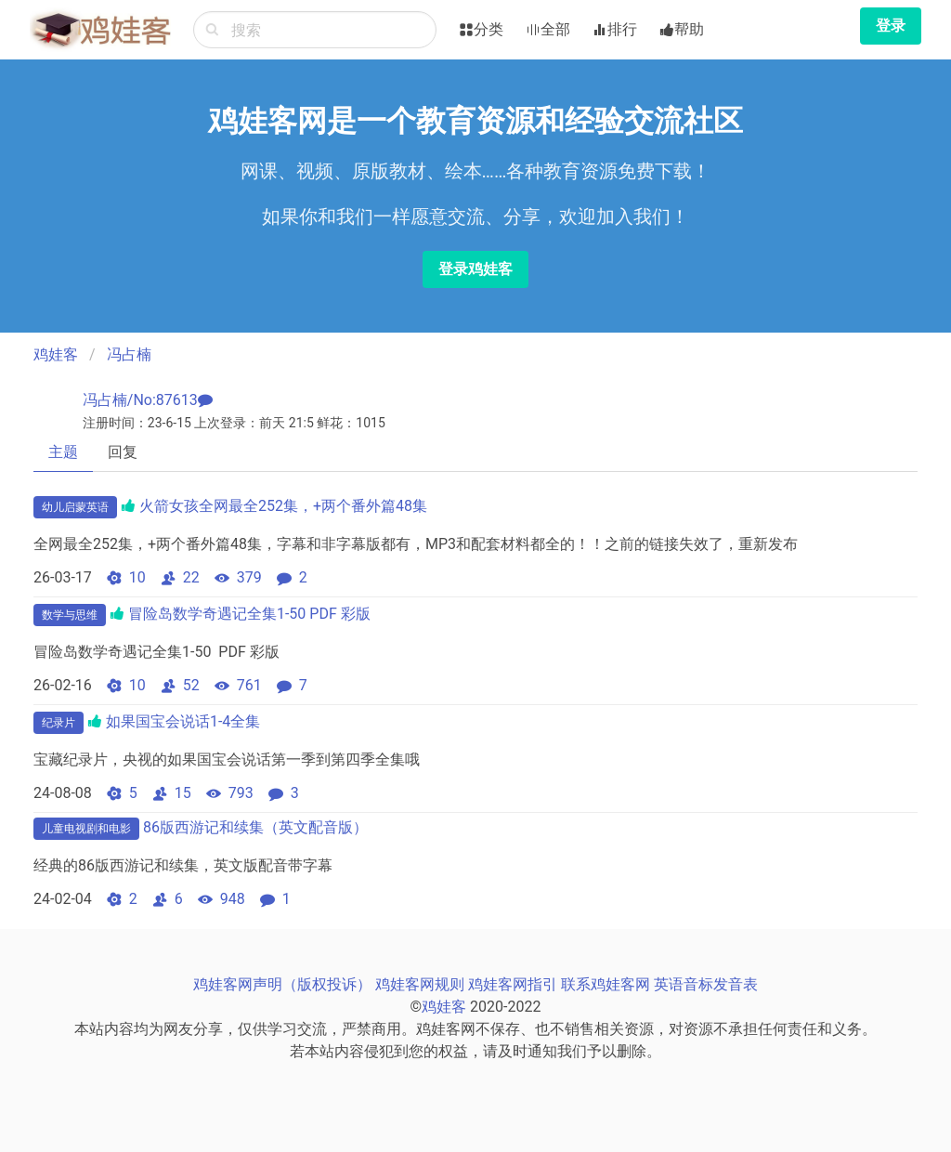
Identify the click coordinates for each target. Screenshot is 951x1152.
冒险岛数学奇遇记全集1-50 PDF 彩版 (249, 613)
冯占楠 (129, 354)
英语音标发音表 (706, 984)
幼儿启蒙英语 (75, 507)
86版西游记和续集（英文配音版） (255, 827)
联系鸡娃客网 (605, 984)
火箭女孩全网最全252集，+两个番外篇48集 (283, 506)
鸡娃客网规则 (419, 984)
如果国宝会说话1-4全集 (183, 721)
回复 (122, 452)
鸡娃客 (55, 354)
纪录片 (58, 722)
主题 (63, 452)
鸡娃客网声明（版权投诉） (282, 984)
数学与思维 (70, 615)
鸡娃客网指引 (512, 984)
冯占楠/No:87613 (140, 400)
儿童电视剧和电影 (86, 828)
